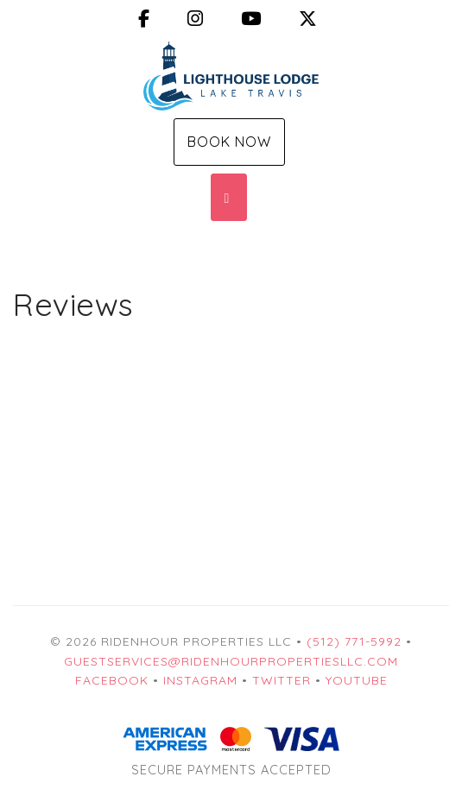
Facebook (112, 680)
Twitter (281, 680)
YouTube (357, 680)
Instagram (200, 680)
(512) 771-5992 (354, 641)
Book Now (229, 141)
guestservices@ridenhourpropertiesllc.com (231, 661)
